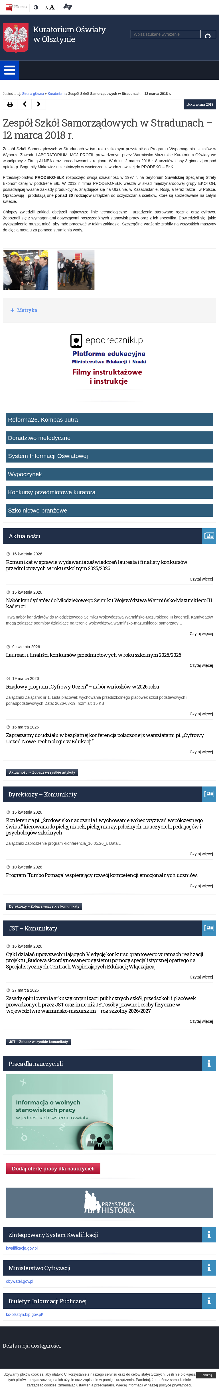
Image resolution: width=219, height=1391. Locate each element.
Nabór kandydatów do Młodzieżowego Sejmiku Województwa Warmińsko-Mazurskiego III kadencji (109, 603)
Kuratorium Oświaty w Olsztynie (69, 34)
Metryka (26, 310)
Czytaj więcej (201, 579)
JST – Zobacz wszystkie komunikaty (38, 1042)
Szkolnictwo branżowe (37, 510)
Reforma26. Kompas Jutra (43, 419)
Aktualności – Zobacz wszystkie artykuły (42, 772)
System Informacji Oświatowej (48, 456)
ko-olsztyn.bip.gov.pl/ (24, 1314)
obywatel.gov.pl (19, 1281)
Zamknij (206, 1375)
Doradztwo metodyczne (39, 438)
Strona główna (33, 94)
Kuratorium (56, 94)
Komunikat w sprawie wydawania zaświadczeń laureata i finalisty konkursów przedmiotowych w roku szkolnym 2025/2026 (96, 565)
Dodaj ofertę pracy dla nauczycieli (53, 1169)
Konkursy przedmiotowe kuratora (52, 492)
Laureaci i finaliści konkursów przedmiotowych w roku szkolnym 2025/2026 (93, 654)
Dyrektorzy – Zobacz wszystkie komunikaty (44, 906)
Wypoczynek (25, 474)
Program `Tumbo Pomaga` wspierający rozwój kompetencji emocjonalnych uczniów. (102, 875)
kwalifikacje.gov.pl (22, 1248)
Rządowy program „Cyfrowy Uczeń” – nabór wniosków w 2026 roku (82, 686)
